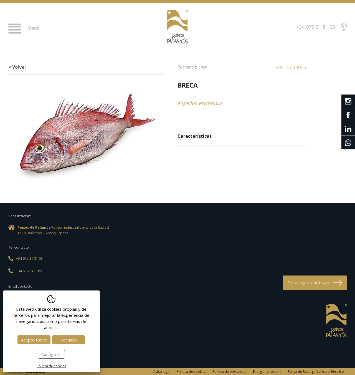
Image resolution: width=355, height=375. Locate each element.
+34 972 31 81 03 (315, 27)
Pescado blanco (192, 67)
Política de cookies (191, 371)
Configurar (51, 354)
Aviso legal (161, 371)
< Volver (17, 67)
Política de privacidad (229, 371)
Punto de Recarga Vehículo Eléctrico (316, 371)
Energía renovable (267, 371)
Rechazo (68, 340)
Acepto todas (34, 340)
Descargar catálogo (315, 282)
